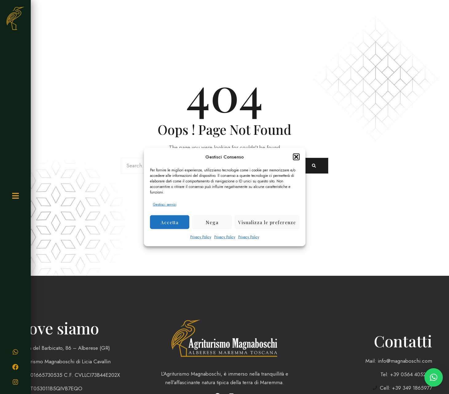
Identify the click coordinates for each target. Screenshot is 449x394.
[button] (296, 157)
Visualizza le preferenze (267, 222)
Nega (212, 222)
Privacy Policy (200, 237)
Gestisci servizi (164, 204)
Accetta (170, 222)
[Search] (314, 166)
